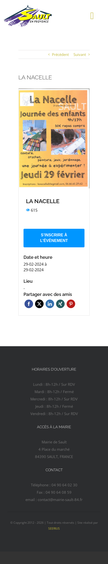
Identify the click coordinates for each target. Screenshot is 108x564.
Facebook (28, 304)
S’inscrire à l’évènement (54, 238)
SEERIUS (54, 528)
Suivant (79, 54)
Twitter (39, 304)
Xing (60, 304)
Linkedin (50, 304)
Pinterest (71, 304)
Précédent (60, 54)
